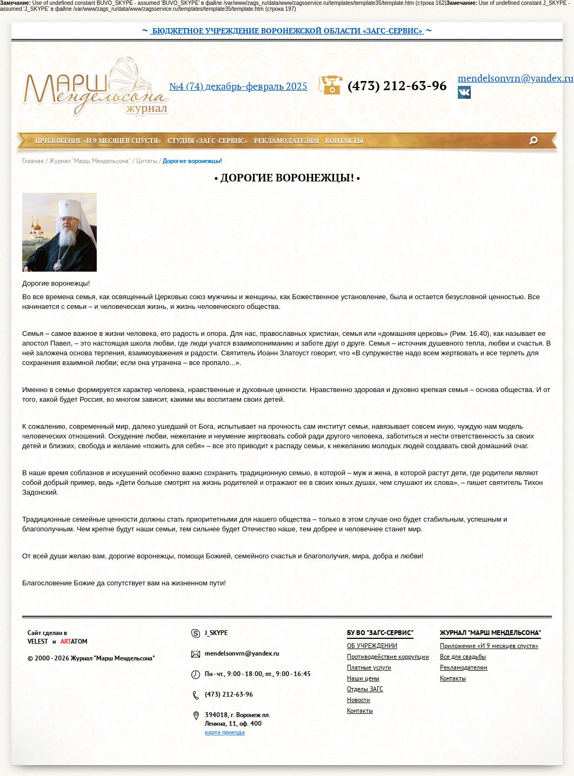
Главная (33, 161)
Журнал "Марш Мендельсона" (90, 161)
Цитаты (146, 161)
